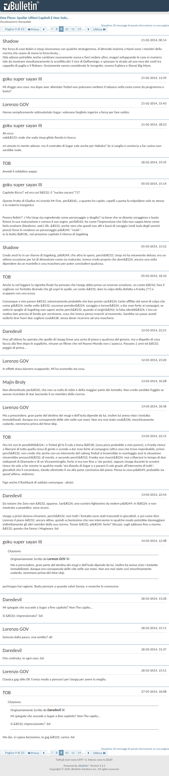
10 (66, 29)
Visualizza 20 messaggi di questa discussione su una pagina (135, 25)
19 (79, 29)
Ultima (99, 29)
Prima (33, 29)
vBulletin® (84, 765)
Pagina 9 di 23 (14, 29)
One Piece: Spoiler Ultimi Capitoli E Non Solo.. (34, 18)
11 (73, 29)
